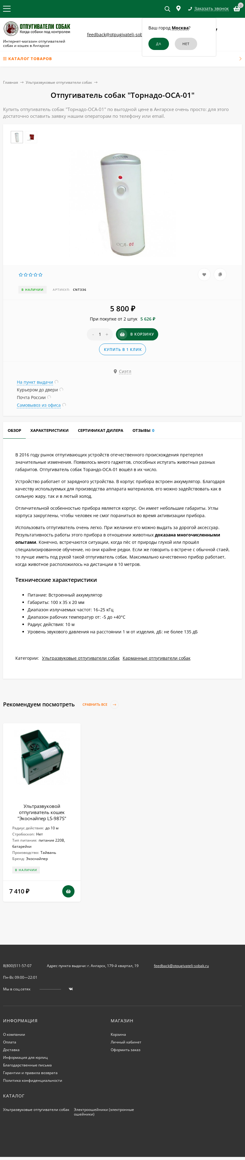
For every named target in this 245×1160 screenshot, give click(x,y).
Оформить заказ (125, 1049)
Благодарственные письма (27, 1065)
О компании (14, 1034)
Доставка (11, 1049)
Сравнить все (100, 705)
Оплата (9, 1042)
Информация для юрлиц (25, 1057)
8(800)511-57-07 (17, 965)
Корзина (118, 1034)
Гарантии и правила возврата (30, 1072)
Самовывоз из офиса (39, 405)
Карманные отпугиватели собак (156, 658)
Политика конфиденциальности (32, 1080)
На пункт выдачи (35, 382)
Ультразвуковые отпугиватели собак (59, 82)
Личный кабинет (126, 1042)
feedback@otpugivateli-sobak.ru (120, 34)
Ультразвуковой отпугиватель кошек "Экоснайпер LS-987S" (41, 812)
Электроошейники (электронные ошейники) (104, 1112)
